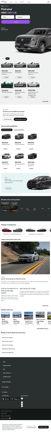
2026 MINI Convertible (7, 92)
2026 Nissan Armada (19, 144)
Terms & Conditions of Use (6, 411)
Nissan (14, 210)
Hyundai (5, 210)
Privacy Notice (4, 413)
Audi (42, 208)
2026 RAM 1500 (5, 164)
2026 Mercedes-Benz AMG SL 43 (7, 73)
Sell (16, 2)
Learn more (8, 188)
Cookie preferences (31, 427)
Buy (11, 2)
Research (22, 2)
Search (15, 21)
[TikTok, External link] (22, 398)
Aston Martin (34, 209)
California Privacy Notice (6, 416)
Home (2, 6)
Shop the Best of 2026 (20, 119)
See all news (46, 305)
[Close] (49, 421)
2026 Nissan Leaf (6, 144)
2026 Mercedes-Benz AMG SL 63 (33, 73)
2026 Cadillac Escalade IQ (31, 164)
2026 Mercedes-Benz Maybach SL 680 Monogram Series (33, 93)
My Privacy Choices (6, 418)
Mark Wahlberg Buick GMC (5, 321)
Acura (22, 208)
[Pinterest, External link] (22, 406)
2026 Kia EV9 (31, 144)
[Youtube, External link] (22, 402)
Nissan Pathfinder (4, 29)
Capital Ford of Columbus (29, 322)
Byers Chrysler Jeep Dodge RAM (41, 321)
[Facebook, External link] (22, 400)
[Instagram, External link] (22, 404)
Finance (28, 2)
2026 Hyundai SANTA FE (20, 164)
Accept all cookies (43, 427)
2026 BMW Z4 (18, 72)
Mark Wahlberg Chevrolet (16, 321)
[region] (25, 426)
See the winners (8, 119)
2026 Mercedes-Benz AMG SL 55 (20, 93)
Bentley (49, 208)
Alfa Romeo (28, 209)
